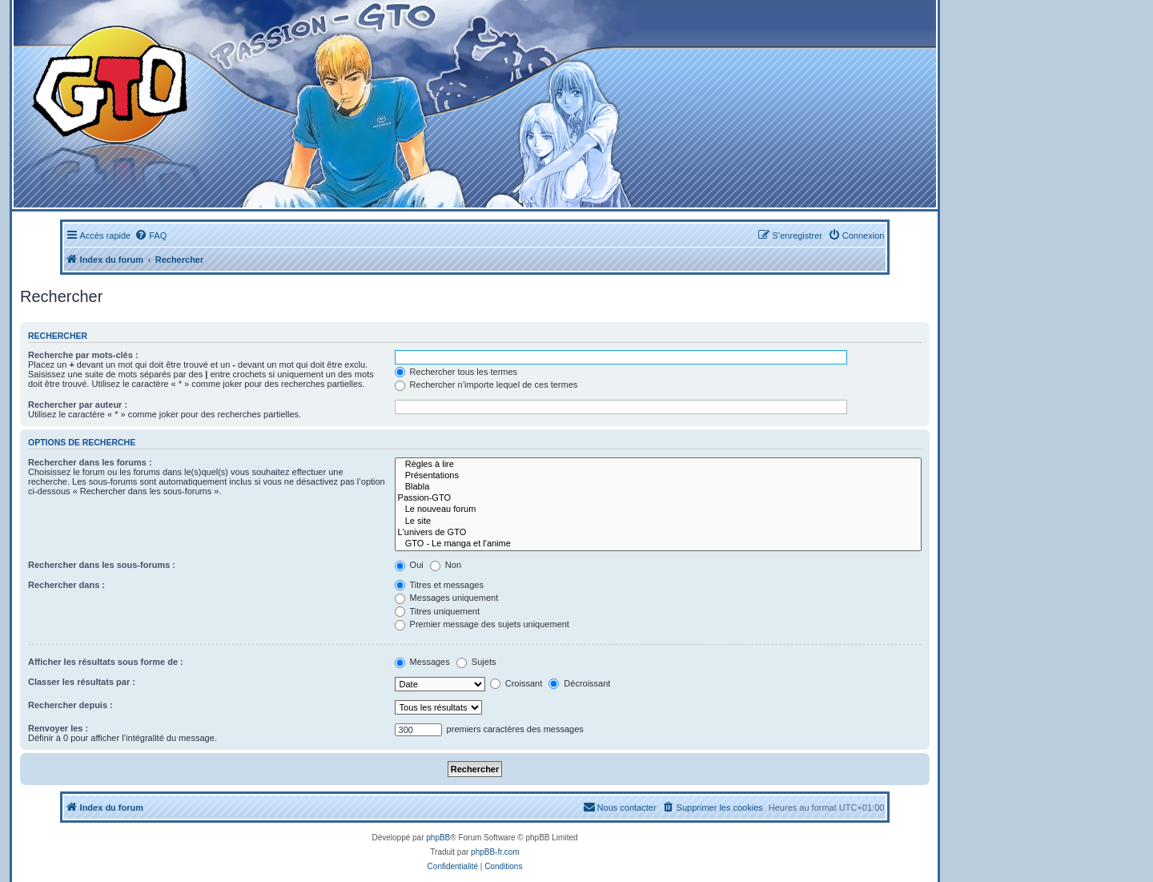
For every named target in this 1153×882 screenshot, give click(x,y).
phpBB (438, 837)
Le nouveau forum (658, 509)
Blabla (658, 487)
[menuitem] (151, 235)
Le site (658, 521)
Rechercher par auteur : (77, 404)
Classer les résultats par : (81, 682)
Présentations (658, 475)
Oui (409, 565)
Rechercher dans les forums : (90, 462)
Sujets (476, 662)
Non (445, 565)
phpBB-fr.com (495, 852)
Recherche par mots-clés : (83, 355)
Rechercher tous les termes (456, 372)
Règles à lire (658, 464)
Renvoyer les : (58, 728)
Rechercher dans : (66, 585)
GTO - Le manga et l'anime (658, 544)
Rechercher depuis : (70, 705)
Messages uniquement (447, 597)
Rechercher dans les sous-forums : (101, 565)
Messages (422, 662)
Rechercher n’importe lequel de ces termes (486, 384)
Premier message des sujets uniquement (482, 624)
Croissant (516, 683)
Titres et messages (439, 585)
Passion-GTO (658, 498)
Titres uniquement (437, 611)
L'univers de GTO (658, 532)
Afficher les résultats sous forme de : (105, 662)
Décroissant (579, 683)
